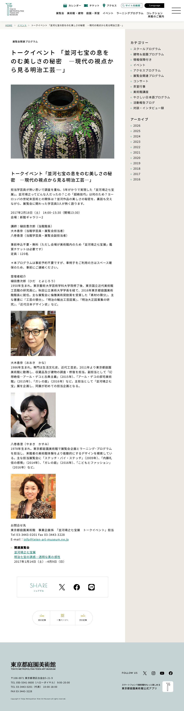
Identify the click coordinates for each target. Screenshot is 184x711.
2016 (137, 179)
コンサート (141, 81)
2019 (137, 163)
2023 (137, 141)
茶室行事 (139, 86)
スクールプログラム (147, 49)
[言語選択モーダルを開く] (154, 5)
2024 (137, 136)
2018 (137, 168)
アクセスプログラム (147, 70)
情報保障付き (142, 59)
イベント (22, 25)
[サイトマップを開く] (176, 10)
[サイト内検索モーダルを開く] (131, 5)
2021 (137, 152)
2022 (137, 147)
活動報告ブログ (144, 102)
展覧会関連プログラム (148, 75)
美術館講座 (141, 92)
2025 (137, 131)
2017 (137, 174)
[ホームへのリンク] (14, 9)
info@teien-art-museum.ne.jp (46, 539)
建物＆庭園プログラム (148, 54)
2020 (137, 157)
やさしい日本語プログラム (151, 97)
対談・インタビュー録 (148, 108)
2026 (137, 125)
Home (8, 25)
